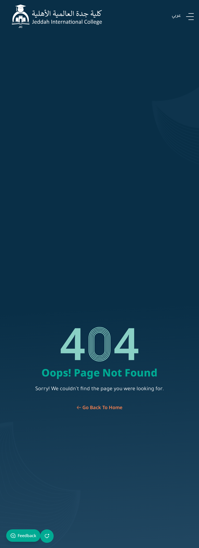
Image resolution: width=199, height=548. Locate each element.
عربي (176, 16)
